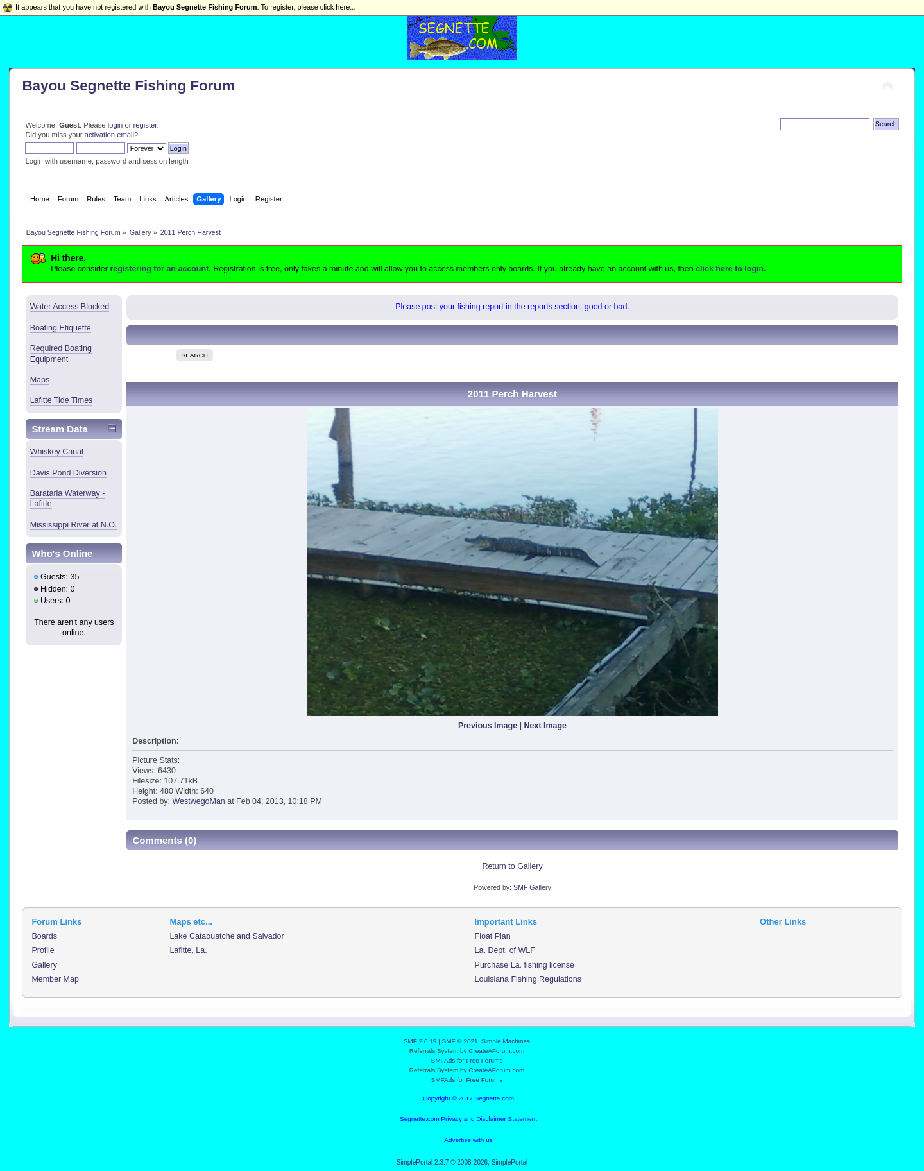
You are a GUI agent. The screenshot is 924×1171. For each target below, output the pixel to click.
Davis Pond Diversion (68, 472)
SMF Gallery (532, 887)
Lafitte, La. (188, 950)
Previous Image (487, 725)
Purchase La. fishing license (524, 965)
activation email (109, 135)
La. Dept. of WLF (505, 950)
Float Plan (493, 936)
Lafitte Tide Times (61, 400)
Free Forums (484, 1060)
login (115, 125)
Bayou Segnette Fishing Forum (128, 86)
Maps (40, 379)
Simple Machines (505, 1041)
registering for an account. (160, 268)
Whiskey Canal (56, 451)
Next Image (545, 725)
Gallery (44, 965)
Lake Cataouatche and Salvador (226, 936)
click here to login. (731, 268)
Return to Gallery (512, 866)
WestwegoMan (199, 801)
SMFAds (443, 1060)
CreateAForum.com (496, 1050)
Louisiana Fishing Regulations (528, 979)
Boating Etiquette (60, 327)
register (145, 125)
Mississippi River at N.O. (73, 524)
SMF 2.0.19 (420, 1041)
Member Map (54, 979)
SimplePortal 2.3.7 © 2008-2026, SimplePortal (462, 1162)
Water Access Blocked (70, 306)
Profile (42, 950)
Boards (44, 936)
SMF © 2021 (460, 1041)
